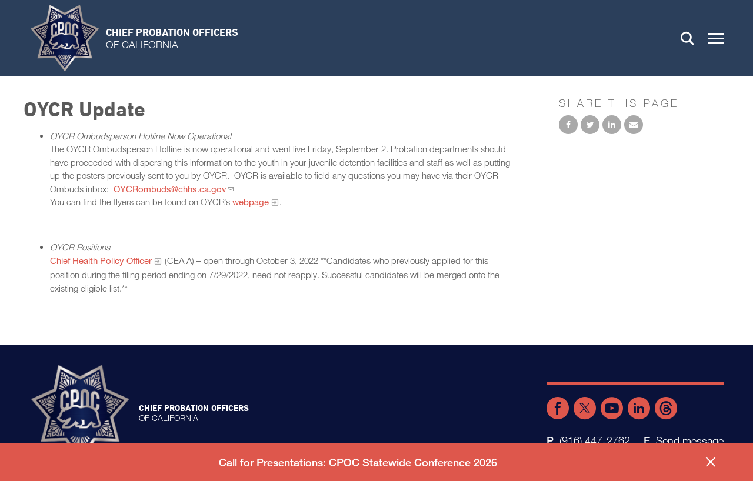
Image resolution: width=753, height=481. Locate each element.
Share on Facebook (568, 124)
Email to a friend (633, 124)
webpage (250, 201)
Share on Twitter (590, 124)
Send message (690, 440)
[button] (716, 38)
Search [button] (687, 38)
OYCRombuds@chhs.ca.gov (170, 188)
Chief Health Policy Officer (101, 260)
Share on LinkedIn (611, 124)
